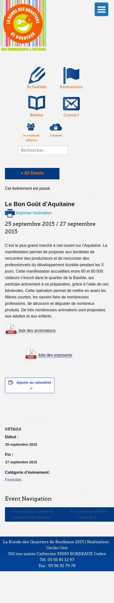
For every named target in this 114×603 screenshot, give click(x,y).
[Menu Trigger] (101, 9)
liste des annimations (37, 330)
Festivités (13, 480)
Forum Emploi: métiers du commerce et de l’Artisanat (32, 514)
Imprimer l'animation (28, 213)
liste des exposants (55, 355)
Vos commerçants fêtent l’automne (88, 514)
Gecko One (57, 548)
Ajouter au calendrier (33, 382)
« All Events (32, 173)
